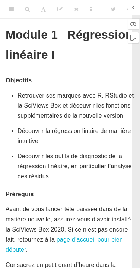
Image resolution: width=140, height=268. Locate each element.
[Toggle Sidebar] (11, 9)
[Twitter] (113, 9)
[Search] (27, 9)
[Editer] (60, 9)
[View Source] (76, 9)
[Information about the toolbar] (91, 9)
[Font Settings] (43, 9)
